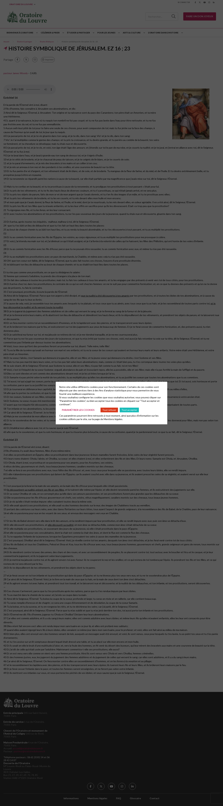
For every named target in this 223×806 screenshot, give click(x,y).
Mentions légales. (113, 418)
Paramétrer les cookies (78, 409)
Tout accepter (129, 409)
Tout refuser (109, 409)
